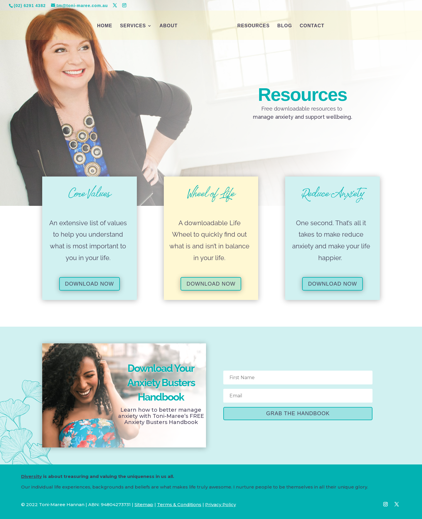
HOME (104, 26)
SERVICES (133, 26)
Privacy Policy (220, 504)
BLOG (284, 26)
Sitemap (144, 504)
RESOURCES (253, 26)
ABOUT (168, 26)
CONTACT (312, 26)
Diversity (31, 476)
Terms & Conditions (179, 504)
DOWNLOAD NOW (89, 284)
